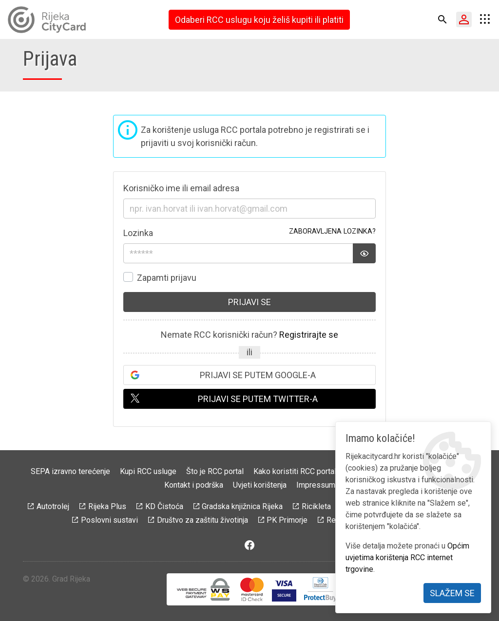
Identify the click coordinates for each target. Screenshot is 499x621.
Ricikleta (316, 506)
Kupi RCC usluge (148, 471)
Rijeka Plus (107, 506)
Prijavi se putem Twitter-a (258, 399)
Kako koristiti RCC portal (294, 471)
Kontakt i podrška (193, 485)
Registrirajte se (308, 334)
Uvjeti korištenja (260, 485)
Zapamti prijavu (166, 278)
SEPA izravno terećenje (70, 471)
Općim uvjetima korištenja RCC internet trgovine (407, 557)
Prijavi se (249, 302)
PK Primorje (287, 520)
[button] (442, 19)
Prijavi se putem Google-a (258, 375)
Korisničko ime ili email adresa (181, 188)
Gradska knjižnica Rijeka (242, 506)
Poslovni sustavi (109, 520)
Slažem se (452, 593)
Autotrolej (53, 506)
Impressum (315, 485)
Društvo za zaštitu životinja (202, 520)
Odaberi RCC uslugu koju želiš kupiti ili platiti (259, 20)
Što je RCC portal (215, 471)
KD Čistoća (164, 506)
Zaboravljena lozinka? (332, 231)
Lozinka (138, 233)
